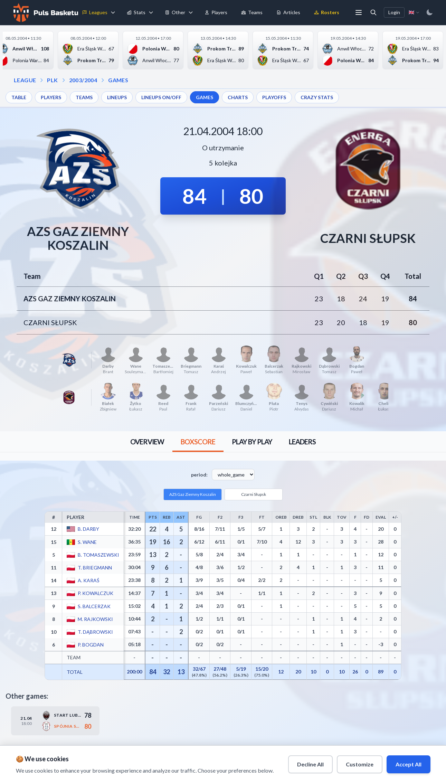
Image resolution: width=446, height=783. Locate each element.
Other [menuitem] (175, 12)
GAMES (118, 80)
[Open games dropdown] (102, 80)
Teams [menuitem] (252, 12)
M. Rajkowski (95, 619)
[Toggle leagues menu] (113, 12)
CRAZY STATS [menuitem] (317, 97)
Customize (359, 764)
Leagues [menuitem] (94, 12)
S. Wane (87, 542)
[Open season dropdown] (63, 80)
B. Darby (88, 529)
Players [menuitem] (216, 12)
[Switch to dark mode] (429, 12)
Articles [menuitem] (288, 12)
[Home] (45, 12)
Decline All (310, 764)
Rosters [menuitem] (326, 12)
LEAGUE (25, 80)
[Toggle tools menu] (190, 12)
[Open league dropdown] (41, 80)
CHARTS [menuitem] (238, 97)
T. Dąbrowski (95, 631)
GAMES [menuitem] (204, 97)
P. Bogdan (91, 644)
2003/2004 (83, 80)
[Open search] (373, 12)
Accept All (408, 764)
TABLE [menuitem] (18, 97)
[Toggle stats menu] (151, 12)
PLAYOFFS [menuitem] (274, 97)
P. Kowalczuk (95, 593)
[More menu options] (358, 12)
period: (199, 475)
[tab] (147, 441)
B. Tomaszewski (98, 554)
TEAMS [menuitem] (84, 97)
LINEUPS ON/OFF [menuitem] (161, 97)
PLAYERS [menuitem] (51, 97)
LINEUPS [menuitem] (117, 97)
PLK (52, 80)
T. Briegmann (95, 567)
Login (394, 12)
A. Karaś (88, 580)
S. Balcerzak (94, 606)
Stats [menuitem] (136, 12)
